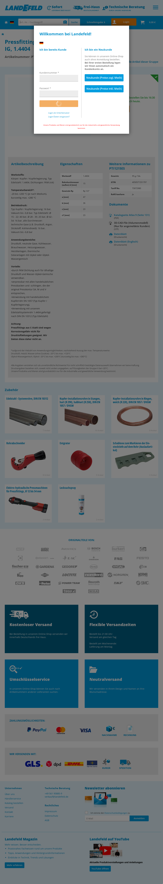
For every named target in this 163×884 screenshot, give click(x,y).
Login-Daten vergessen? (59, 117)
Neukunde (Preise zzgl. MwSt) (104, 77)
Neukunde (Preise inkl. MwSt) (104, 88)
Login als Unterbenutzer (59, 113)
